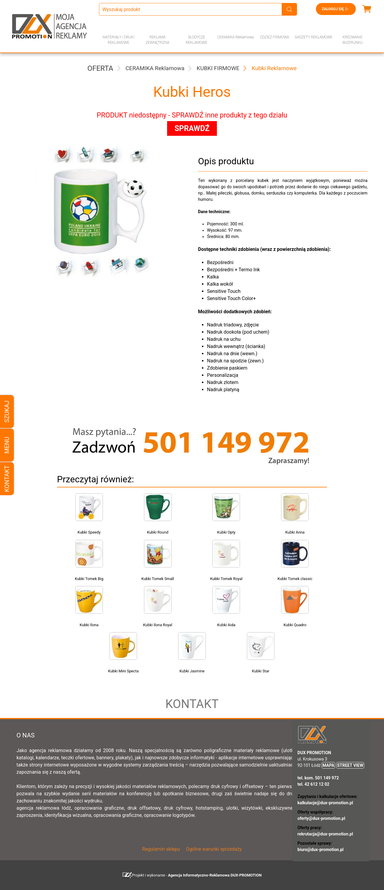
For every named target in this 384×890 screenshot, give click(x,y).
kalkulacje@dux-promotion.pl (325, 802)
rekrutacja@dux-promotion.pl (325, 834)
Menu (6, 444)
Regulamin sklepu (161, 849)
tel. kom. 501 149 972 (318, 777)
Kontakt (6, 478)
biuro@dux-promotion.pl (321, 849)
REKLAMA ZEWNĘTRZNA (157, 40)
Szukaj (6, 411)
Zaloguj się (336, 9)
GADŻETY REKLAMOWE (313, 37)
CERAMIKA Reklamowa (235, 37)
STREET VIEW (350, 765)
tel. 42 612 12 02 (313, 784)
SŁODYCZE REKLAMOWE (196, 40)
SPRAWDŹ (192, 128)
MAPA (328, 765)
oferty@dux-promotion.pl (321, 818)
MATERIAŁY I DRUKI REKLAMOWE (118, 40)
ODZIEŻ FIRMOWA (274, 37)
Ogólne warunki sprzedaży (214, 849)
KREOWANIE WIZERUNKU (352, 40)
